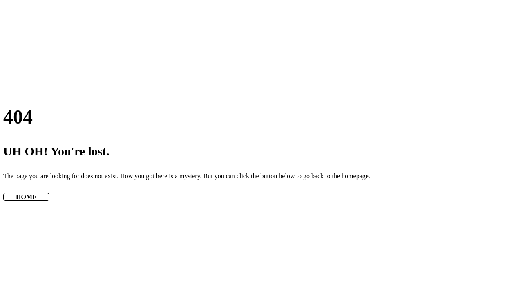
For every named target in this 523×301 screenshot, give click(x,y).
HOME (26, 196)
